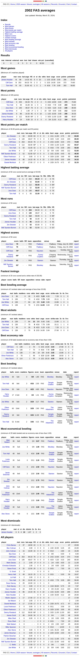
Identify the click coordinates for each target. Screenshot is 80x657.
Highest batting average (14, 32)
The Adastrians (50, 408)
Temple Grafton (51, 383)
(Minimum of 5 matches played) (12, 73)
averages (36, 4)
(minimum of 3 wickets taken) (11, 368)
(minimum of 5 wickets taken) (11, 314)
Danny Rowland (7, 117)
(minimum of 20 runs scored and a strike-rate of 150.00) (21, 276)
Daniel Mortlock (10, 162)
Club (68, 4)
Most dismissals (11, 49)
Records (54, 4)
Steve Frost (11, 568)
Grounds (62, 4)
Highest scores (10, 36)
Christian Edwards (9, 566)
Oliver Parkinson (10, 156)
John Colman (7, 487)
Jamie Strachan (6, 473)
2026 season (21, 4)
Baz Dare (12, 554)
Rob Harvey (11, 586)
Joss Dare (9, 108)
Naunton (40, 251)
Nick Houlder (11, 595)
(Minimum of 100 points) (10, 95)
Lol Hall (13, 577)
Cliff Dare (9, 82)
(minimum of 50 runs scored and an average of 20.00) (21, 172)
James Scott (11, 615)
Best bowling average (13, 39)
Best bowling (9, 45)
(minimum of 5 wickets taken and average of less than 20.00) (23, 289)
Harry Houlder (8, 119)
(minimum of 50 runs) (9, 203)
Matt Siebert (7, 441)
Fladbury (40, 244)
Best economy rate (12, 43)
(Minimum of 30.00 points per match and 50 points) (19, 129)
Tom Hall (9, 85)
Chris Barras (11, 545)
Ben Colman (11, 548)
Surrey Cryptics (40, 255)
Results (8, 24)
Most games (9, 26)
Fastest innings (10, 38)
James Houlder (7, 80)
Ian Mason (12, 601)
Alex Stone (10, 358)
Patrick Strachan (10, 636)
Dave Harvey (11, 583)
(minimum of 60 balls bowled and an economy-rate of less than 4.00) (26, 340)
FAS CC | (7, 653)
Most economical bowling (14, 47)
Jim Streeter (11, 136)
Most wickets (10, 41)
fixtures (29, 4)
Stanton (40, 260)
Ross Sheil (12, 621)
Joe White (9, 111)
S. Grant (13, 571)
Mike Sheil (12, 618)
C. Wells (13, 645)
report (76, 244)
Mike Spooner (11, 627)
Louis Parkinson (6, 460)
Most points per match (13, 30)
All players (9, 51)
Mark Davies (11, 563)
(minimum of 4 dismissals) (10, 525)
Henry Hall (12, 574)
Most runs (8, 34)
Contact (74, 4)
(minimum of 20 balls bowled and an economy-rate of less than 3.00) (26, 433)
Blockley (40, 265)
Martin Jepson (10, 598)
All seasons (45, 4)
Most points (9, 28)
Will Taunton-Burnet (8, 154)
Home (13, 4)
